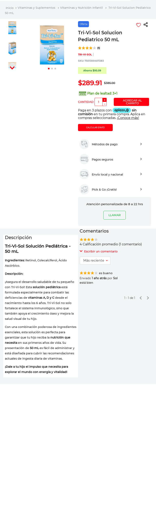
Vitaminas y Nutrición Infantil (81, 8)
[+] (105, 100)
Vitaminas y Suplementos (36, 8)
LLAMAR (114, 215)
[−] (105, 104)
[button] (145, 25)
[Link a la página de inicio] (9, 8)
